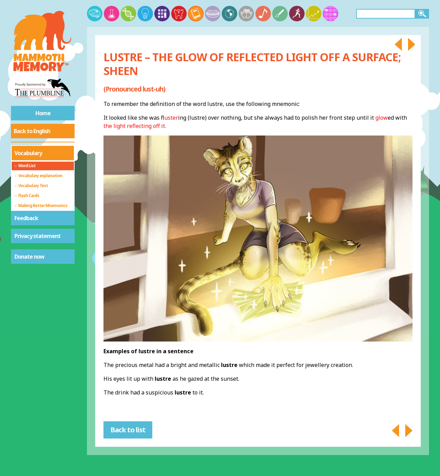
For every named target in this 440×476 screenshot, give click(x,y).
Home (43, 113)
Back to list (127, 429)
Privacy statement (37, 236)
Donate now (29, 256)
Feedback (26, 218)
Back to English (32, 131)
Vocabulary (28, 153)
